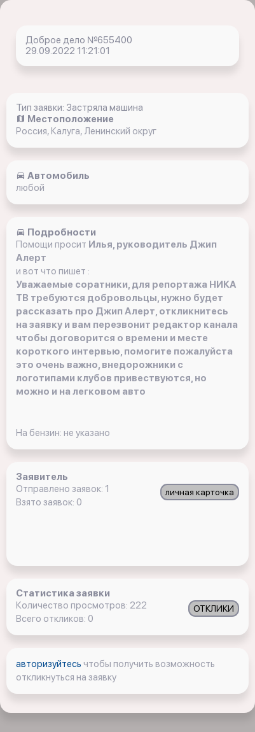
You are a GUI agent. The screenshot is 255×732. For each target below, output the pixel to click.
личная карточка (199, 492)
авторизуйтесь (49, 664)
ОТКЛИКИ (213, 608)
